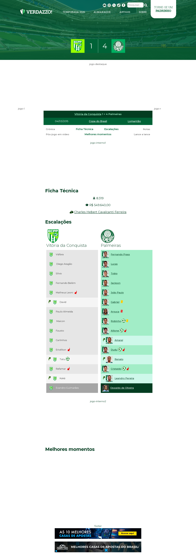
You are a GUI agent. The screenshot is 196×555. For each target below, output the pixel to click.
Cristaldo (116, 369)
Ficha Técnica (84, 129)
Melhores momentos (98, 134)
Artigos (124, 12)
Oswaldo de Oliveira (122, 388)
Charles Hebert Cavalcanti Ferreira (100, 212)
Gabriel (115, 302)
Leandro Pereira (124, 378)
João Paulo (117, 292)
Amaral (119, 340)
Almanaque (102, 12)
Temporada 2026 (74, 12)
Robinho (116, 321)
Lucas (114, 264)
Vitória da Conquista (87, 114)
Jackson (115, 283)
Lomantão (134, 121)
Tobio (114, 273)
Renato (119, 359)
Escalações (111, 129)
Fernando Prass (120, 254)
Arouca (115, 311)
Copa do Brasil (98, 121)
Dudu (114, 349)
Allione (115, 330)
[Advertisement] (98, 85)
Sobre (143, 12)
